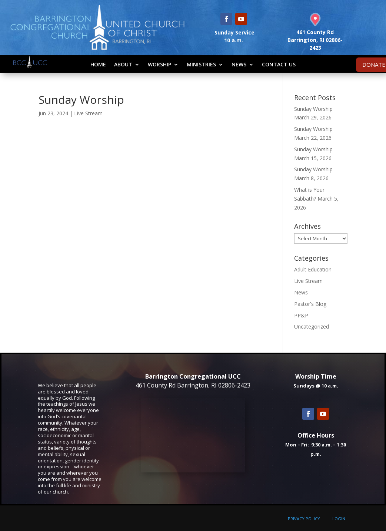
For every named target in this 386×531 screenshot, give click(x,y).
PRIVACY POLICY (304, 518)
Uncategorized (311, 326)
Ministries (201, 64)
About (123, 64)
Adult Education (313, 269)
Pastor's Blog (310, 303)
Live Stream (88, 113)
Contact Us (279, 64)
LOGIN (338, 518)
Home (98, 64)
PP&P (301, 315)
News (239, 64)
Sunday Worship (313, 108)
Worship (159, 64)
